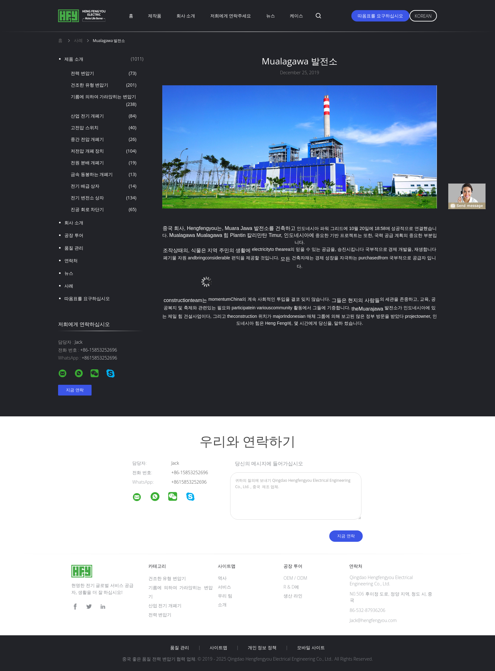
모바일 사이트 (311, 647)
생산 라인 (292, 596)
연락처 (71, 260)
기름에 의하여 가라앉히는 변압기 (103, 101)
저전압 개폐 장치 (103, 151)
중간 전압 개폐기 (103, 139)
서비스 (224, 587)
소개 (222, 604)
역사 (222, 578)
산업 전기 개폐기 (103, 116)
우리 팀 (225, 596)
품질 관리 (73, 248)
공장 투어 (73, 235)
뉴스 (270, 16)
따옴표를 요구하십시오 (380, 16)
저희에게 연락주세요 (230, 16)
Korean (423, 16)
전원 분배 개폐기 (103, 162)
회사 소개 (185, 16)
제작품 (154, 16)
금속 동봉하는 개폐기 (103, 174)
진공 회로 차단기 (103, 209)
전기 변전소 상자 (103, 198)
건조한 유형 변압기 (103, 85)
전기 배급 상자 (103, 186)
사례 (68, 286)
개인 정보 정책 (262, 647)
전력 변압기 (103, 73)
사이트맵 (218, 647)
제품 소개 (103, 59)
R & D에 (291, 587)
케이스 (296, 16)
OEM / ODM (295, 578)
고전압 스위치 (103, 127)
